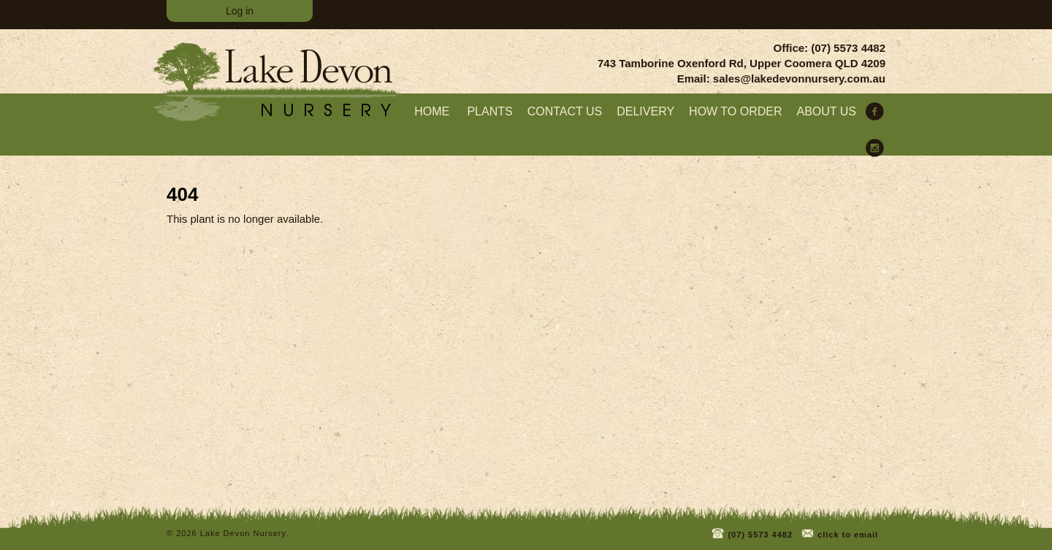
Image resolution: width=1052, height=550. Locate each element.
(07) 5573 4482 (751, 531)
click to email (839, 531)
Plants (489, 111)
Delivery (645, 111)
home (431, 111)
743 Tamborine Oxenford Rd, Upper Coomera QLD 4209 (741, 63)
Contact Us (565, 111)
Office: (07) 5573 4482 (829, 48)
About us (827, 111)
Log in (240, 11)
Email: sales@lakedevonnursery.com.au (781, 78)
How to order (735, 111)
